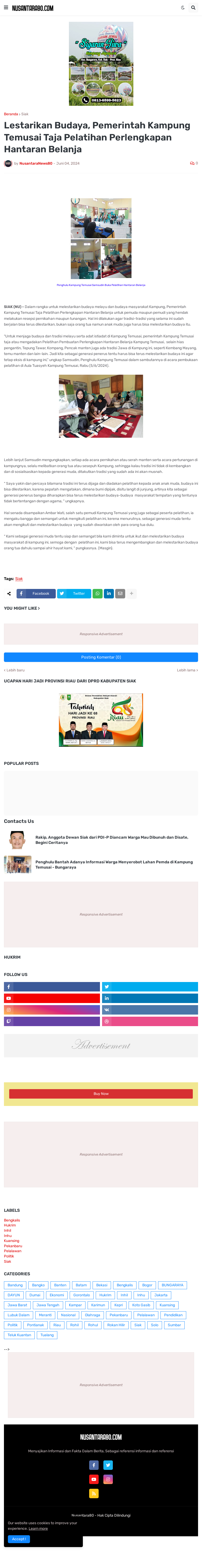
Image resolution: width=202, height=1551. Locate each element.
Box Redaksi (84, 1525)
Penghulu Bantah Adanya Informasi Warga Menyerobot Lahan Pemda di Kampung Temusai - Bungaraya (114, 865)
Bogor (147, 1285)
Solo (154, 1325)
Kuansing (11, 1241)
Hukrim (10, 1225)
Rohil (74, 1325)
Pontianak (35, 1325)
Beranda (11, 114)
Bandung (15, 1285)
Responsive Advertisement (101, 634)
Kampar (75, 1305)
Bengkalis (12, 1220)
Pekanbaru (13, 1246)
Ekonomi (57, 1295)
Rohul (93, 1325)
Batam (81, 1285)
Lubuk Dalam (18, 1315)
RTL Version (133, 1525)
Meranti (45, 1315)
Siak (24, 114)
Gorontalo (81, 1295)
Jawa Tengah (48, 1305)
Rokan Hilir (116, 1325)
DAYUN (14, 1295)
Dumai (34, 1295)
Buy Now (101, 1094)
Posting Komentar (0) (101, 657)
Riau (57, 1325)
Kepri (118, 1305)
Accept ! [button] (19, 1539)
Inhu (8, 1236)
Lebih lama (186, 670)
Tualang (47, 1335)
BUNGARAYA (172, 1285)
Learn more (38, 1528)
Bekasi (101, 1285)
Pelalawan (12, 1251)
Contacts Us (19, 821)
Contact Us (109, 1525)
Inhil (7, 1230)
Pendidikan (173, 1315)
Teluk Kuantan (19, 1335)
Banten (60, 1285)
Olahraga (92, 1315)
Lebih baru (15, 670)
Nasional (68, 1315)
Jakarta (161, 1295)
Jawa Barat (17, 1305)
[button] (6, 7)
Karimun (98, 1305)
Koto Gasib (141, 1305)
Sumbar (174, 1325)
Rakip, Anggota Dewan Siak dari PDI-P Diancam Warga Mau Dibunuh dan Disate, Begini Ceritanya (112, 840)
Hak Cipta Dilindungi (113, 1515)
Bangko (38, 1285)
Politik (9, 1256)
